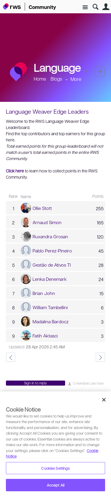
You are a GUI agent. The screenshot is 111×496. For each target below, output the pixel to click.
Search (95, 7)
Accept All (55, 484)
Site (85, 7)
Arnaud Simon (47, 222)
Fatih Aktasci (45, 336)
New (100, 71)
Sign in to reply (35, 383)
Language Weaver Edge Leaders (47, 111)
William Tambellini (50, 307)
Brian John (44, 293)
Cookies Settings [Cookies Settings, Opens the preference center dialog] (55, 468)
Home (40, 79)
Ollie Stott (42, 208)
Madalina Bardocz (51, 321)
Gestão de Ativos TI (52, 265)
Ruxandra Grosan (50, 236)
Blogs (56, 79)
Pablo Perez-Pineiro (52, 251)
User (106, 7)
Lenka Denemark (50, 279)
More (75, 79)
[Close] (103, 399)
